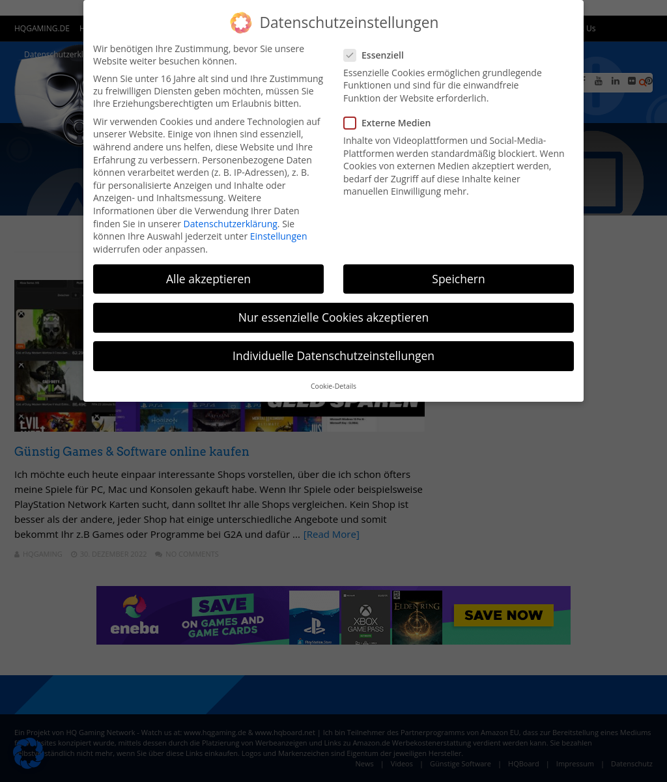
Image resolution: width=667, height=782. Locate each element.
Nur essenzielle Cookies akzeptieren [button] (333, 317)
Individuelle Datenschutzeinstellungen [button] (333, 355)
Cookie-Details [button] (333, 386)
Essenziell (377, 55)
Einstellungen (278, 236)
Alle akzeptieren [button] (208, 278)
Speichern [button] (458, 278)
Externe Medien (391, 123)
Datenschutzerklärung (230, 223)
